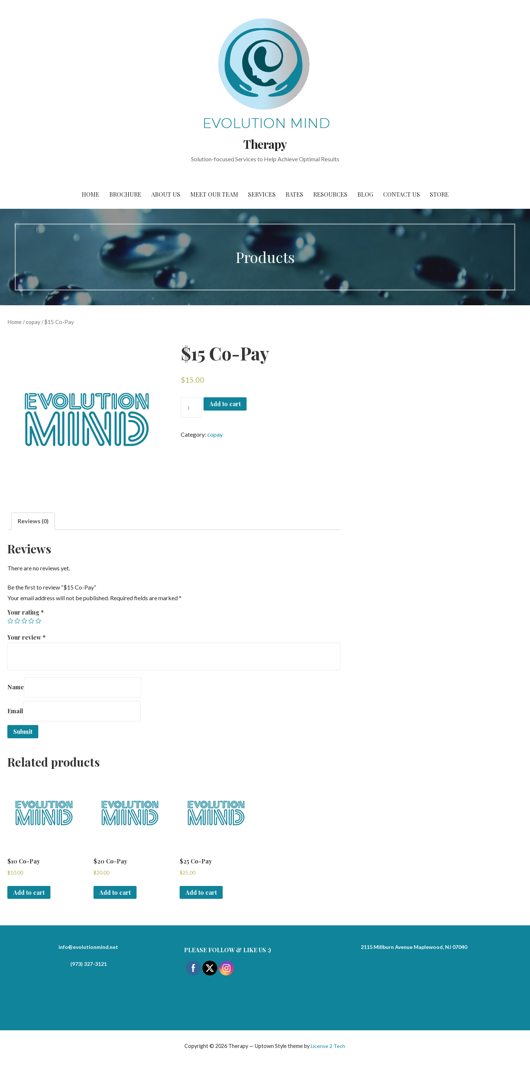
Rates (294, 194)
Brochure (125, 194)
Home (90, 194)
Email (15, 711)
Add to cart (225, 404)
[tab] (33, 521)
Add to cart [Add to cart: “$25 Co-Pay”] (201, 892)
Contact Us (401, 194)
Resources (330, 194)
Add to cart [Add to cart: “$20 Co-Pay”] (115, 892)
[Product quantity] (191, 407)
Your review (26, 637)
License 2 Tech (328, 1046)
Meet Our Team (214, 194)
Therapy (265, 144)
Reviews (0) (33, 520)
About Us (165, 194)
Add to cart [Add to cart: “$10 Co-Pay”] (29, 892)
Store (439, 194)
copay (33, 322)
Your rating (25, 612)
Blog (365, 194)
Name (15, 687)
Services (262, 194)
